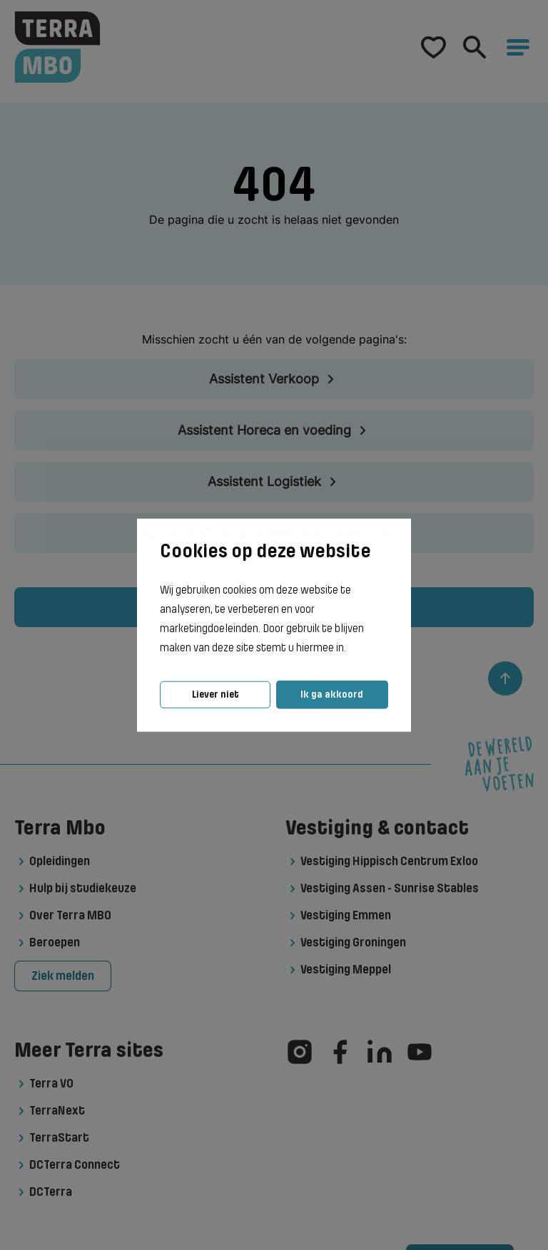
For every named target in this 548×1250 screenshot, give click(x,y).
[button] (350, 648)
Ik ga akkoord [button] (331, 694)
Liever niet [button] (215, 694)
